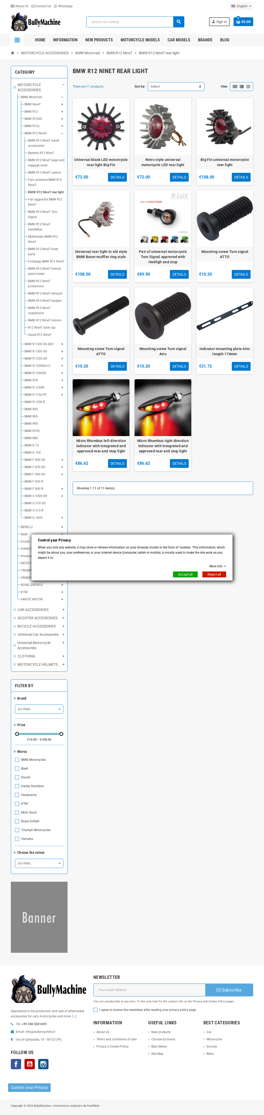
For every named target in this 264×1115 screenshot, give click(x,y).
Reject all (214, 574)
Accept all (185, 574)
